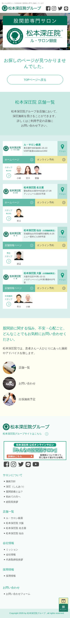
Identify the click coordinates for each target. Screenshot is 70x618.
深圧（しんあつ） (15, 486)
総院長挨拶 (12, 501)
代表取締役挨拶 (14, 559)
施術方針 (11, 481)
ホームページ (12, 159)
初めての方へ (13, 496)
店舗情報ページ (13, 245)
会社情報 (11, 554)
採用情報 (11, 575)
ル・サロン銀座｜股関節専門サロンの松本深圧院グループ (35, 31)
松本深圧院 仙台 (15, 533)
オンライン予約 (45, 159)
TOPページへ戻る (35, 79)
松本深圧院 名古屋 (16, 528)
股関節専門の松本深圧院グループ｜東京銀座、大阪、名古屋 (21, 8)
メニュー (63, 607)
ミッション (12, 549)
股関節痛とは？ (14, 491)
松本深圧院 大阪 (15, 523)
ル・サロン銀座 (14, 518)
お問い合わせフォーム (18, 593)
